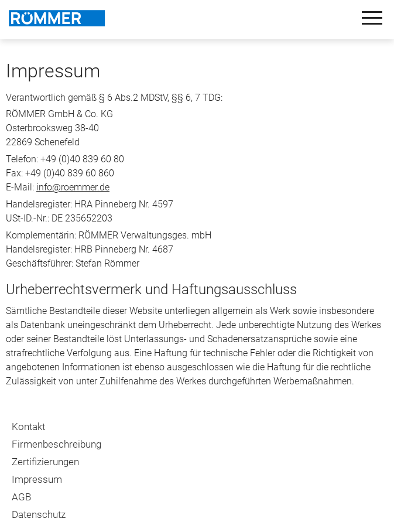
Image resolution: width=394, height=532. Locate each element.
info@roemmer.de (72, 187)
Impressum (37, 479)
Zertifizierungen (45, 462)
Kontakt (28, 426)
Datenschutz (39, 514)
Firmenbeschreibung (56, 444)
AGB (21, 497)
